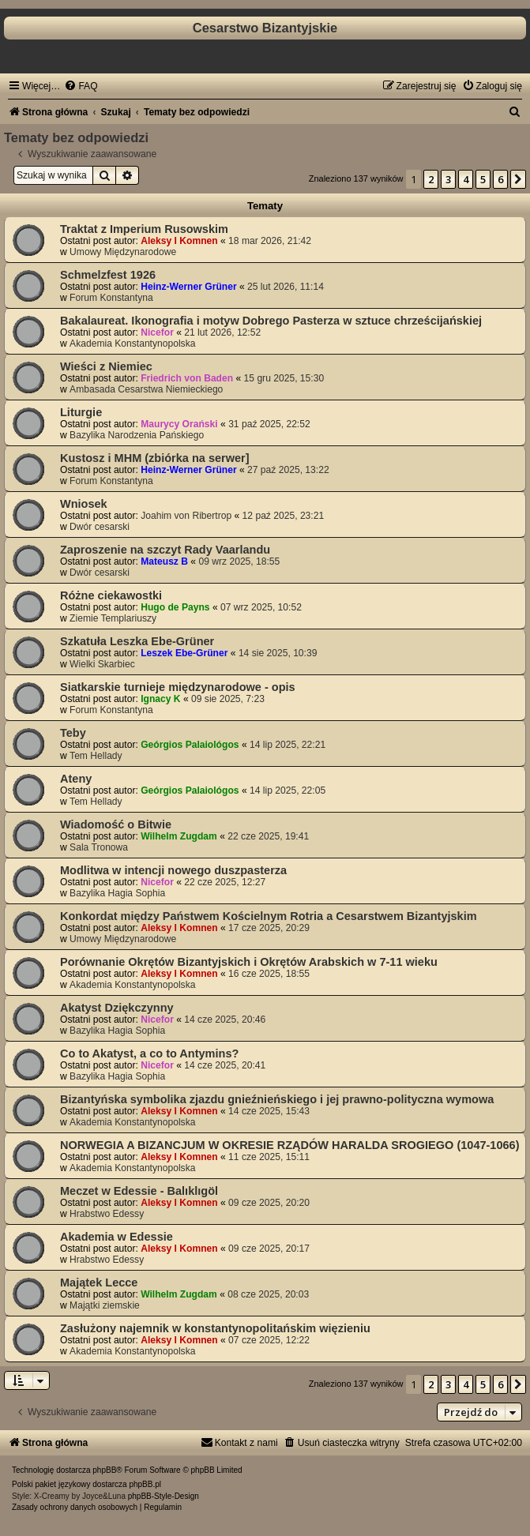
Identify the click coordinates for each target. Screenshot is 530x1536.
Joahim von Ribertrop (186, 515)
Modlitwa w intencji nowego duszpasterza (173, 870)
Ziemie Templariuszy (113, 618)
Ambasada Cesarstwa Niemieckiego (146, 389)
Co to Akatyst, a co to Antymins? (149, 1053)
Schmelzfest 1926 (108, 275)
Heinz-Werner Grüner (188, 286)
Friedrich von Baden (187, 378)
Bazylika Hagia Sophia (117, 893)
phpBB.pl (145, 1484)
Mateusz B (164, 561)
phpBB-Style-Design (163, 1496)
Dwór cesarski (100, 526)
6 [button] (500, 179)
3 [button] (448, 179)
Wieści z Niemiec (106, 366)
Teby (73, 733)
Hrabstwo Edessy (107, 1213)
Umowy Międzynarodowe (123, 251)
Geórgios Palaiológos (190, 744)
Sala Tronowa (99, 847)
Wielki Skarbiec (102, 664)
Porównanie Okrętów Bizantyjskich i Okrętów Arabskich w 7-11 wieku (249, 962)
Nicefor (157, 332)
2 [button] (431, 179)
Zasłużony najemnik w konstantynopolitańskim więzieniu (215, 1328)
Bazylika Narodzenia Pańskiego (137, 435)
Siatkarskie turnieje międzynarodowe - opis (177, 687)
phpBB (104, 1470)
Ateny (76, 778)
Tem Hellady (96, 755)
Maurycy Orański (179, 424)
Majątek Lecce (98, 1282)
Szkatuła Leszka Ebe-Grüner (137, 641)
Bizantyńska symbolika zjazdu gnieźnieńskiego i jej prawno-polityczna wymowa (277, 1099)
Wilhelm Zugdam (179, 836)
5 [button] (483, 179)
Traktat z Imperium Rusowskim (144, 229)
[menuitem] (80, 86)
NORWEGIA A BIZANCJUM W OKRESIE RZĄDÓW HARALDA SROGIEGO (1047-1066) (289, 1145)
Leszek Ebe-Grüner (184, 653)
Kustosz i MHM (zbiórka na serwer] (155, 458)
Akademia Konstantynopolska (132, 343)
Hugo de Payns (175, 607)
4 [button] (465, 179)
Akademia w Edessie (116, 1236)
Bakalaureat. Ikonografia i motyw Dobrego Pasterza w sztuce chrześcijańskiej (271, 320)
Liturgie (81, 412)
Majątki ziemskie (105, 1305)
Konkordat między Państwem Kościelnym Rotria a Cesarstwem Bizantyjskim (268, 916)
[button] (518, 179)
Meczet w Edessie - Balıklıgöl (139, 1191)
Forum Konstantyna (111, 297)
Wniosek (83, 504)
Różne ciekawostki (111, 595)
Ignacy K (160, 698)
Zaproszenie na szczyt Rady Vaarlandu (165, 549)
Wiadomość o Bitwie (115, 824)
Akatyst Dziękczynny (117, 1007)
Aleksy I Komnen (179, 240)
